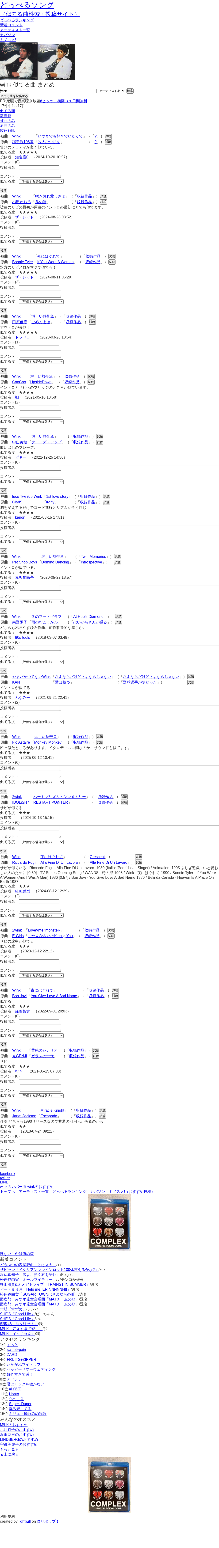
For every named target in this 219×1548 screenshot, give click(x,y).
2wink (17, 812)
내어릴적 (22, 908)
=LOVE (15, 1413)
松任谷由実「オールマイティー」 (28, 1303)
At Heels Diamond (88, 628)
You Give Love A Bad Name (54, 1016)
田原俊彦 (19, 326)
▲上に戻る (9, 1478)
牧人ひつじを (49, 142)
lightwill (25, 1545)
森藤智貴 (22, 1031)
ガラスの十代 (42, 1077)
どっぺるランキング (69, 1215)
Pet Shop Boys (24, 572)
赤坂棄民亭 (24, 587)
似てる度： (9, 183)
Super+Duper (20, 1428)
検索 (130, 91)
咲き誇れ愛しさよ (50, 198)
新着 (11, 25)
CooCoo (19, 388)
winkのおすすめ (40, 1211)
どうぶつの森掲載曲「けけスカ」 (28, 1289)
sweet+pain (16, 1374)
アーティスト (15, 30)
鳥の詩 (40, 203)
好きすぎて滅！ (20, 1398)
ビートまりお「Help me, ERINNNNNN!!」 (35, 1313)
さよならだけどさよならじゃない (83, 689)
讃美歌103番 (23, 142)
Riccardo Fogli (24, 879)
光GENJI (19, 1077)
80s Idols (22, 649)
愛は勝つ (62, 695)
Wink (16, 136)
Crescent (97, 874)
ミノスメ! (8, 40)
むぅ (19, 1092)
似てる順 (7, 111)
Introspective (91, 572)
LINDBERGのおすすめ (19, 1463)
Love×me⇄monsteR (44, 949)
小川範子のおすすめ (17, 1454)
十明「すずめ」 (13, 1333)
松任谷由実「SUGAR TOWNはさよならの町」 (39, 1318)
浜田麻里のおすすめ (17, 1459)
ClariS (17, 511)
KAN (16, 695)
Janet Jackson (24, 1139)
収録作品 (84, 198)
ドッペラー (24, 341)
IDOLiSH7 (20, 818)
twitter (5, 1202)
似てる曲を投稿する (14, 96)
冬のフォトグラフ (46, 628)
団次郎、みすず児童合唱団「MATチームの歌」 (39, 1323)
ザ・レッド (24, 219)
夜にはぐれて (48, 259)
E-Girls (18, 954)
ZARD (12, 1379)
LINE (4, 1206)
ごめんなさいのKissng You (50, 954)
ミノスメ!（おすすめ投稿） (132, 1215)
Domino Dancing (55, 572)
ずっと (12, 1369)
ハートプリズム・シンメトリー (59, 812)
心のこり (16, 1423)
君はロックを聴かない (25, 1408)
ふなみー (22, 710)
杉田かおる (21, 203)
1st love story (57, 505)
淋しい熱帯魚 (42, 321)
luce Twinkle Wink (27, 505)
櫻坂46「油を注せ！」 (19, 1348)
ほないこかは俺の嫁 (17, 1278)
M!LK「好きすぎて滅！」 (21, 1353)
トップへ (7, 1215)
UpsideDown (41, 388)
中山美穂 (19, 449)
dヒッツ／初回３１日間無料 (63, 101)
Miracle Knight (52, 1133)
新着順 (5, 116)
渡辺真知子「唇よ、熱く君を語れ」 (30, 1299)
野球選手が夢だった (140, 695)
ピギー (20, 464)
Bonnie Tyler (22, 265)
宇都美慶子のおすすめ (19, 1468)
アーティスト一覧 (34, 1215)
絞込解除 (7, 131)
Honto (14, 1418)
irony (50, 511)
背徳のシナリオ (44, 1071)
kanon (20, 526)
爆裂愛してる (20, 1433)
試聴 (108, 136)
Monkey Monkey (48, 756)
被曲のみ (7, 121)
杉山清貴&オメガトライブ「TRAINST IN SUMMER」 (45, 1308)
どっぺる (17, 20)
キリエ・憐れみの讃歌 (27, 1438)
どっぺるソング (27, 5)
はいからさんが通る (90, 633)
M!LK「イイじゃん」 (17, 1358)
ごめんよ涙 (40, 326)
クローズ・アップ (46, 449)
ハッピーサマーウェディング (31, 1393)
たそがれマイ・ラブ (24, 1388)
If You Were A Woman (55, 265)
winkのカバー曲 (13, 1211)
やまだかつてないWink (31, 689)
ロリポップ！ (48, 1545)
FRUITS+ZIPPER (21, 1383)
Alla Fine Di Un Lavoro (59, 879)
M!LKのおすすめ (13, 1449)
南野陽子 (19, 633)
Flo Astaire (21, 756)
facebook (7, 1198)
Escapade (48, 1139)
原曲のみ (7, 126)
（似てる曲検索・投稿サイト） (40, 14)
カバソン (7, 35)
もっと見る (9, 1473)
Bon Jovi (19, 1016)
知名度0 (21, 157)
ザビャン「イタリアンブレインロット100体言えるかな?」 (49, 1294)
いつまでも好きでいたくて (60, 136)
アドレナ (14, 1403)
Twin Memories (93, 566)
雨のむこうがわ (44, 633)
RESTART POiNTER (50, 818)
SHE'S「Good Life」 (17, 1338)
